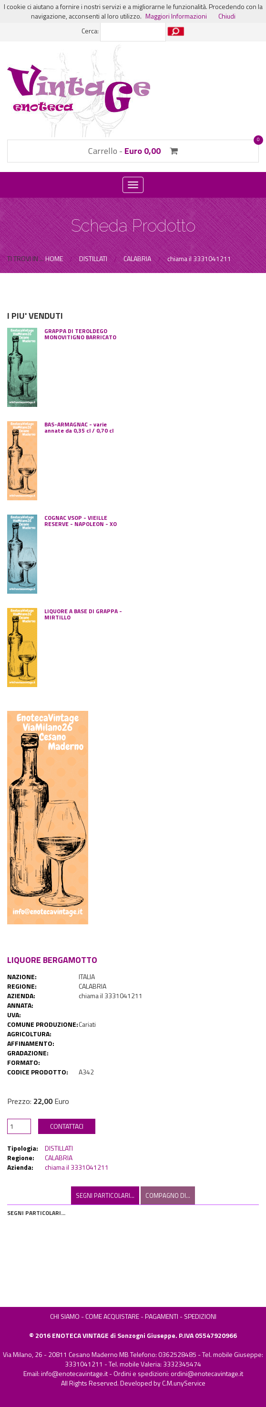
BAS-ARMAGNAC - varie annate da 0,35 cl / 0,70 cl (78, 427)
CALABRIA (58, 1158)
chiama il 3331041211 (77, 1167)
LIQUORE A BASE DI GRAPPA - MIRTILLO (83, 614)
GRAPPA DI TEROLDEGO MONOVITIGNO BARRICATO (80, 334)
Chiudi (226, 16)
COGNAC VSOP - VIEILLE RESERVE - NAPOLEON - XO (80, 521)
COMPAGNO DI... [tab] (167, 1195)
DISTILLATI (59, 1148)
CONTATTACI (66, 1126)
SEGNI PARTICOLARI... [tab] (105, 1195)
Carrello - (133, 150)
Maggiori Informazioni (176, 16)
